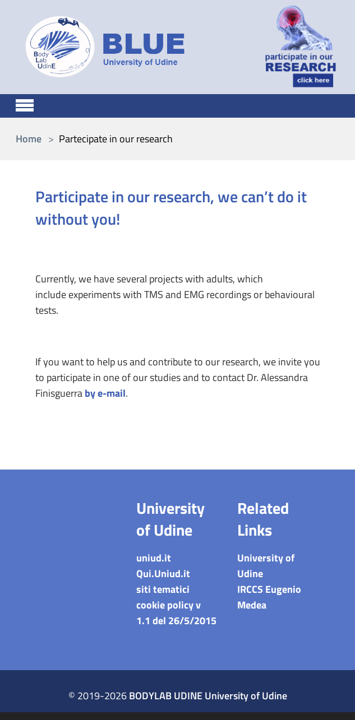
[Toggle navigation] (25, 103)
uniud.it (153, 557)
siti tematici (163, 589)
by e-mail (105, 393)
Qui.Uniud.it (163, 573)
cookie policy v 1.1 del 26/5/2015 (176, 612)
